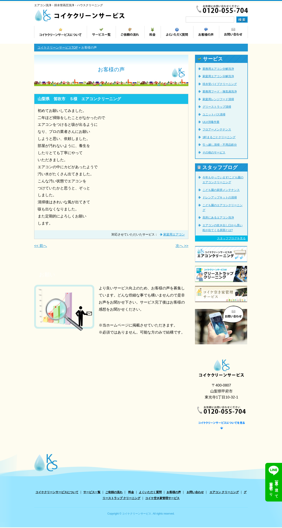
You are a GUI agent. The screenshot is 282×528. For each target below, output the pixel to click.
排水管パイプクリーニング (219, 84)
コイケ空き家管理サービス (162, 499)
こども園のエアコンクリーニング (222, 208)
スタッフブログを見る (231, 238)
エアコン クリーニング (224, 492)
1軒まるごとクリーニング (219, 137)
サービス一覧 (91, 492)
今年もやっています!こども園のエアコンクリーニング (222, 180)
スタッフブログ (218, 167)
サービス (210, 59)
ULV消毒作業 (210, 122)
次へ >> (182, 246)
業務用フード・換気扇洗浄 (219, 91)
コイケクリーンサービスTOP (57, 47)
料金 (131, 492)
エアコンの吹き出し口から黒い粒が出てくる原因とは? (222, 228)
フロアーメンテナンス (216, 129)
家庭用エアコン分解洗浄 (218, 76)
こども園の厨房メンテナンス (221, 190)
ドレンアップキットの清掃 (219, 197)
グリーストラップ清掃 (216, 106)
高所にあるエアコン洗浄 (218, 217)
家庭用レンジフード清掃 (218, 99)
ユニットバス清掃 (213, 114)
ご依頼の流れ (113, 492)
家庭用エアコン (174, 234)
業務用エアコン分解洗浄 (218, 68)
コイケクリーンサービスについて (56, 492)
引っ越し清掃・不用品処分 (219, 144)
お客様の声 (174, 492)
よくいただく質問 (150, 492)
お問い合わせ (195, 492)
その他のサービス (213, 152)
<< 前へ (40, 246)
